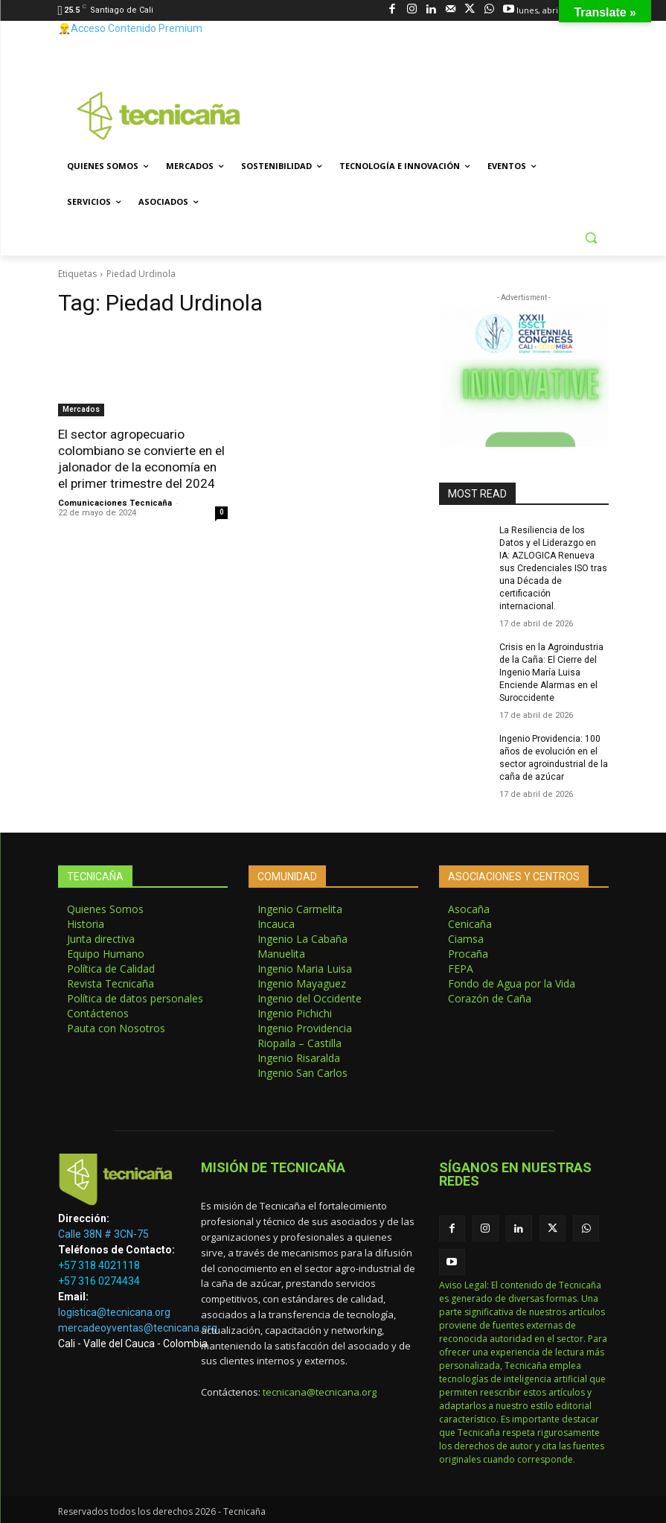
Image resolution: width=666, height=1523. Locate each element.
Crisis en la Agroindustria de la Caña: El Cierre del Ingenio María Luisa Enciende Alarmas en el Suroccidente (551, 670)
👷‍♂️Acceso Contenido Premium (130, 28)
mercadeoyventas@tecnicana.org (137, 1326)
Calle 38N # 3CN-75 (103, 1232)
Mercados (81, 409)
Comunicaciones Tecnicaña (115, 502)
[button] (591, 237)
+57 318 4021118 (99, 1263)
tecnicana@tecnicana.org (320, 1389)
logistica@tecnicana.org (114, 1310)
